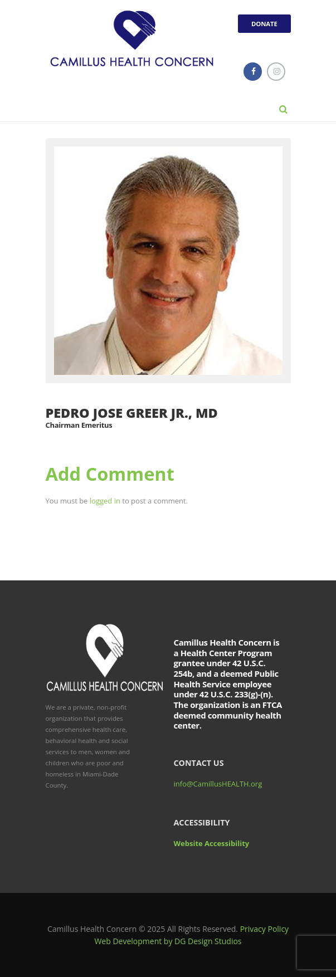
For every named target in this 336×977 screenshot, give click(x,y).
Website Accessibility (212, 843)
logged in (105, 501)
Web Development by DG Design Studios (167, 941)
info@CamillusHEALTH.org (218, 784)
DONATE (264, 23)
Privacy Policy (264, 929)
